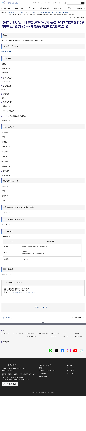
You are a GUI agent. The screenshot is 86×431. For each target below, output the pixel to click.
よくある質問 (42, 408)
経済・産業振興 (67, 343)
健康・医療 (42, 337)
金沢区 (51, 374)
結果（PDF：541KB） (6, 51)
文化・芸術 (54, 343)
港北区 (70, 374)
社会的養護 (30, 358)
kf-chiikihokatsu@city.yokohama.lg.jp (24, 292)
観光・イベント (55, 333)
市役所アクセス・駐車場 (45, 400)
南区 (78, 377)
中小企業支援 (66, 340)
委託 (60, 12)
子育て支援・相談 (31, 340)
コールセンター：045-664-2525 (46, 406)
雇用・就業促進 (67, 345)
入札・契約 (31, 12)
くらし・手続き (19, 333)
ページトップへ (43, 323)
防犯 (4, 345)
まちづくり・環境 (19, 345)
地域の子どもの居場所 (31, 354)
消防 (4, 340)
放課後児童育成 (31, 345)
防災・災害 (6, 337)
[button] (43, 307)
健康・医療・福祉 (43, 333)
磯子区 (32, 374)
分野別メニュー (67, 354)
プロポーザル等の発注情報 (43, 12)
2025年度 (54, 12)
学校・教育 (30, 348)
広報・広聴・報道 (80, 351)
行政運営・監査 (79, 343)
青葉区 (4, 374)
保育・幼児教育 (31, 343)
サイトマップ (70, 403)
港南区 (60, 374)
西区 (50, 377)
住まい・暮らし (19, 337)
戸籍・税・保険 (19, 340)
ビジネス (23, 12)
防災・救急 (6, 333)
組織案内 (40, 403)
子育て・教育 (30, 333)
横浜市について (79, 337)
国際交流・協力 (67, 351)
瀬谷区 (4, 377)
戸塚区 (32, 377)
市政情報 (77, 333)
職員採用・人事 (79, 345)
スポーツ (53, 345)
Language (69, 400)
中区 (41, 377)
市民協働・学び (19, 343)
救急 (4, 343)
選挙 (76, 354)
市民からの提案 (42, 411)
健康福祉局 (66, 12)
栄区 (78, 374)
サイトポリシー (71, 406)
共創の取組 (66, 348)
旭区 (13, 374)
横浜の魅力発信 (55, 348)
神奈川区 (42, 374)
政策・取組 (78, 340)
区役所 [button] (34, 2)
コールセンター (48, 2)
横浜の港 (53, 337)
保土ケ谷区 (62, 377)
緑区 (69, 377)
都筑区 (14, 377)
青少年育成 (30, 351)
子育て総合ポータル (31, 362)
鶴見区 (23, 377)
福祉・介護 (42, 340)
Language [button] (40, 2)
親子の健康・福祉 (31, 337)
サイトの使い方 (71, 408)
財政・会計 (78, 348)
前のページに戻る (8, 317)
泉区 (22, 374)
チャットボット (58, 2)
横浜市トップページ (13, 12)
